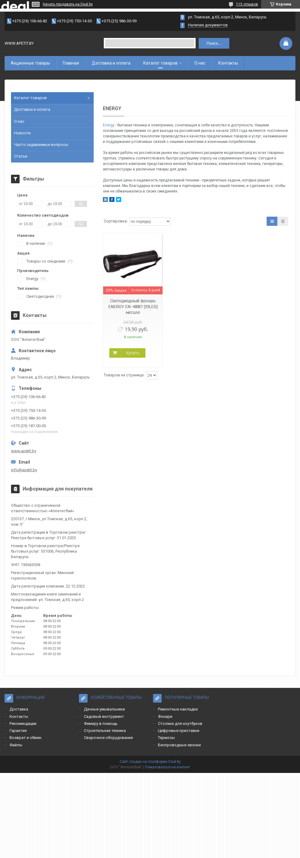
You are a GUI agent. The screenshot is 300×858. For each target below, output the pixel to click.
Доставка (18, 709)
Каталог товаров (160, 63)
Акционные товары (30, 63)
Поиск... (214, 43)
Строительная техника (105, 730)
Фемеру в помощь (101, 723)
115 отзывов (247, 4)
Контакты (228, 63)
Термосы (166, 737)
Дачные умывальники (104, 709)
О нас (199, 63)
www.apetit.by (23, 451)
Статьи (20, 156)
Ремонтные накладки (178, 709)
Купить (132, 352)
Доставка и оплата (111, 63)
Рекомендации (22, 723)
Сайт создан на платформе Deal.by (150, 761)
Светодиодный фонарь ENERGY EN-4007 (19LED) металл (133, 306)
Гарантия (18, 730)
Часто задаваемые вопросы (41, 144)
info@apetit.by (24, 470)
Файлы (15, 745)
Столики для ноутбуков (180, 723)
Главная (71, 63)
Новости (22, 133)
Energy (108, 125)
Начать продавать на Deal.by (68, 4)
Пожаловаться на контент (167, 767)
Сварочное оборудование (108, 737)
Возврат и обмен (25, 737)
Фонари (165, 716)
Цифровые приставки (178, 730)
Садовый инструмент (104, 716)
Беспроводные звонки (179, 745)
